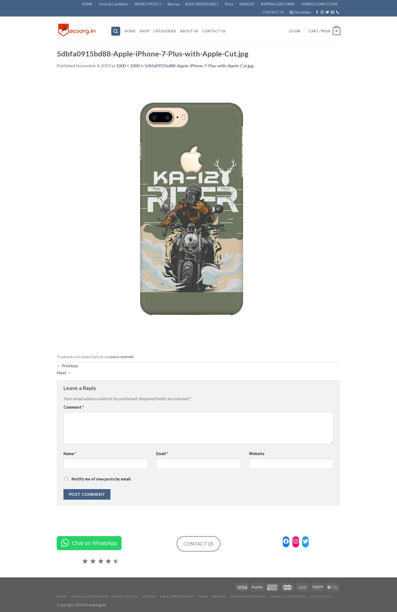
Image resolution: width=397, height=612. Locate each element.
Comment (73, 407)
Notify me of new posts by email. (101, 479)
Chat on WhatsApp (94, 543)
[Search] (115, 31)
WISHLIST (247, 4)
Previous (67, 365)
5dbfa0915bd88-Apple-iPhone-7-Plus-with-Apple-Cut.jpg (199, 65)
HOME (87, 4)
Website (256, 453)
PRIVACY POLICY (148, 4)
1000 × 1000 (128, 65)
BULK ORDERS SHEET (202, 4)
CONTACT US (273, 12)
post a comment (121, 357)
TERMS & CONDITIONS (319, 4)
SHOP (144, 31)
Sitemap (173, 4)
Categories (164, 31)
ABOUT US (189, 31)
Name (69, 453)
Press (229, 4)
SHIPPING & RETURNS (277, 4)
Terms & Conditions (113, 4)
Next (64, 372)
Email (162, 453)
